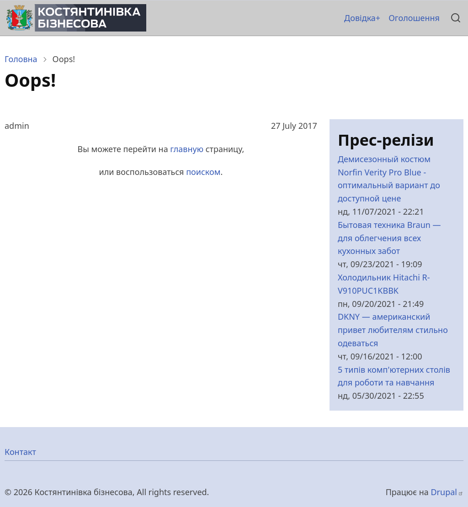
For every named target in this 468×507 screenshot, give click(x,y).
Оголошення (414, 17)
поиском (203, 171)
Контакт (20, 451)
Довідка (360, 17)
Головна (21, 58)
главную (186, 148)
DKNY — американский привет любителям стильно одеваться (393, 330)
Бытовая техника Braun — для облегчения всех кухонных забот (389, 238)
